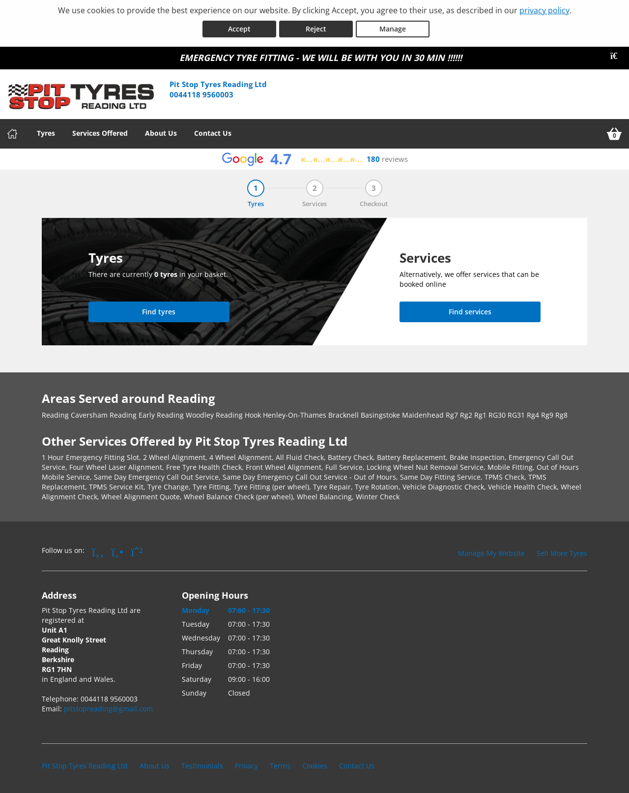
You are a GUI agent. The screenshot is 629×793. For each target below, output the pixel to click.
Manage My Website (491, 553)
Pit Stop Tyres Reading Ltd (85, 765)
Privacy (246, 765)
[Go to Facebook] (98, 551)
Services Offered (100, 133)
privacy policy (544, 10)
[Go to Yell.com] (118, 551)
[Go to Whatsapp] (137, 551)
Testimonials (202, 765)
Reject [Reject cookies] (316, 28)
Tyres (46, 133)
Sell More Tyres (562, 553)
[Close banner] (617, 56)
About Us (161, 133)
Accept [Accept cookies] (239, 28)
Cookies (314, 765)
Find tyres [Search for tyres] (158, 311)
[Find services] (470, 312)
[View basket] (614, 134)
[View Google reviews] (314, 159)
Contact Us (212, 133)
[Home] (12, 134)
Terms (280, 765)
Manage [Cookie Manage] (392, 28)
